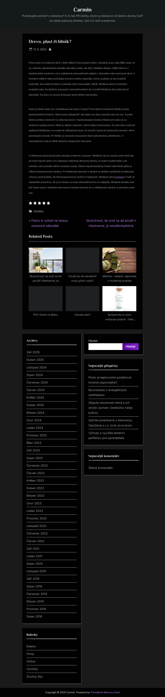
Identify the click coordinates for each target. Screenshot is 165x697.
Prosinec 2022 (37, 518)
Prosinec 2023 (37, 435)
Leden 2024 (35, 428)
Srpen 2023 (35, 458)
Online (31, 661)
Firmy (30, 654)
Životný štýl (35, 676)
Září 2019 (33, 578)
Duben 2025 (35, 359)
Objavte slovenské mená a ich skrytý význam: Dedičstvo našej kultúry (110, 408)
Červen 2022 (35, 541)
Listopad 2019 (36, 571)
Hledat (93, 341)
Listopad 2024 (36, 367)
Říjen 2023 (34, 443)
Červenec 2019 (37, 594)
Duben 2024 (35, 405)
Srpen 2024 (35, 375)
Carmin (83, 9)
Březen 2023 (35, 495)
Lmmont (119, 177)
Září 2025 (33, 352)
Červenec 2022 (37, 533)
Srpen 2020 (35, 563)
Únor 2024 (34, 420)
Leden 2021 (35, 556)
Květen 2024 (35, 397)
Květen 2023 (35, 480)
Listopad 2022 (36, 526)
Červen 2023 (35, 473)
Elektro (31, 646)
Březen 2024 (35, 412)
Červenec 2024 (37, 382)
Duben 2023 (35, 488)
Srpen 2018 (34, 616)
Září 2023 (33, 450)
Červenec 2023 (37, 465)
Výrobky (38, 211)
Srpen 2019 (34, 586)
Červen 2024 (35, 390)
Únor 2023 (34, 503)
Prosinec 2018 (36, 609)
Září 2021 (33, 548)
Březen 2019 (35, 601)
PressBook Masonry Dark (105, 692)
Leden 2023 (35, 511)
